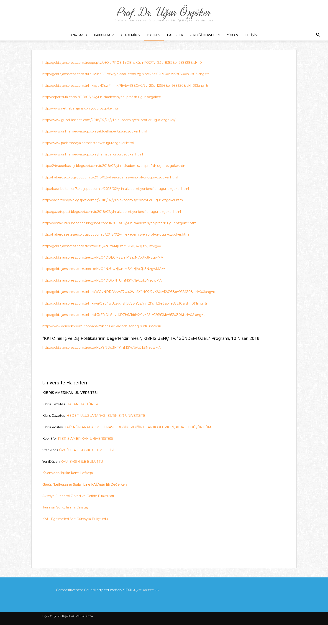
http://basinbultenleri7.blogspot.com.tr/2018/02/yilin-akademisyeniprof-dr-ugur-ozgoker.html (115, 189)
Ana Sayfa (78, 35)
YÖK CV (232, 35)
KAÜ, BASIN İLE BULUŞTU (82, 462)
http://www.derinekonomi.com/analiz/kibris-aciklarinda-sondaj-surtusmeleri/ (101, 326)
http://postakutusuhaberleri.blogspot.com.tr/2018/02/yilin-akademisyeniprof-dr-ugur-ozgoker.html (119, 223)
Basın (153, 35)
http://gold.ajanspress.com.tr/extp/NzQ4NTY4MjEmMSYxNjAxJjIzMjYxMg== (101, 246)
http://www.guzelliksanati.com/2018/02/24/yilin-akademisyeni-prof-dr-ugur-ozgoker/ (108, 120)
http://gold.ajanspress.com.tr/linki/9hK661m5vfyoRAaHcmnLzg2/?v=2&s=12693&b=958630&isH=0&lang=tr (125, 74)
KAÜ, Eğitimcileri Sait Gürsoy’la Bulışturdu (75, 519)
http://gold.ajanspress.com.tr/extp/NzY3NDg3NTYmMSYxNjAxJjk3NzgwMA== (103, 348)
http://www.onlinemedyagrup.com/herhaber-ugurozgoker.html (92, 154)
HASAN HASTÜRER (82, 404)
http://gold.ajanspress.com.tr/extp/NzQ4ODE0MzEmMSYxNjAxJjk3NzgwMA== (104, 257)
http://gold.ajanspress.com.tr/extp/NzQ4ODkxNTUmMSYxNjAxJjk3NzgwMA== (103, 280)
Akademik (130, 35)
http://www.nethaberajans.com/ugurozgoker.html (81, 108)
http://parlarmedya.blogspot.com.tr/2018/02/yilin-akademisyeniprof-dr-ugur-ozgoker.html (113, 200)
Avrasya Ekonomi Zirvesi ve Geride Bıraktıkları (78, 496)
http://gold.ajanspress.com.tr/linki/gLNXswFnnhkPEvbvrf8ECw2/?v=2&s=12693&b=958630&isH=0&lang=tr (125, 86)
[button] (318, 35)
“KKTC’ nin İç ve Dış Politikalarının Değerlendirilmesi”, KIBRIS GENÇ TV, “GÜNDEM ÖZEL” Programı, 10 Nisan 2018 (150, 338)
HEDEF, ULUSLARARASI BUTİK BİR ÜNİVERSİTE (106, 416)
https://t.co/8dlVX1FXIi (114, 590)
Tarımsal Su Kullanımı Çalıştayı (65, 507)
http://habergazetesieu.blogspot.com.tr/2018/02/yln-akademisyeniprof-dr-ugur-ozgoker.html (116, 234)
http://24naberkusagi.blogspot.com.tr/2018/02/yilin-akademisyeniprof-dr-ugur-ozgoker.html (114, 166)
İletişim (251, 35)
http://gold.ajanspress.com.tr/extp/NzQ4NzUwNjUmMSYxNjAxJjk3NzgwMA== (103, 269)
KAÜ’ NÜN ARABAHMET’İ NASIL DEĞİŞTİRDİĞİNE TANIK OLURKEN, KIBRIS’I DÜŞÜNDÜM (138, 427)
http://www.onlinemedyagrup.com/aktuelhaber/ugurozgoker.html (94, 131)
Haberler (175, 35)
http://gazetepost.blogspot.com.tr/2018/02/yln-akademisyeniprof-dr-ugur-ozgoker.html (111, 212)
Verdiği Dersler (205, 35)
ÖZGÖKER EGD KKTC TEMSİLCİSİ (86, 450)
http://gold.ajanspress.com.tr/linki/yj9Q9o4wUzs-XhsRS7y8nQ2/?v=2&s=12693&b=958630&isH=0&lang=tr (124, 303)
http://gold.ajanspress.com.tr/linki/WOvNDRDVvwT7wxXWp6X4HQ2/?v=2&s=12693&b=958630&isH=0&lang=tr (128, 292)
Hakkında (104, 35)
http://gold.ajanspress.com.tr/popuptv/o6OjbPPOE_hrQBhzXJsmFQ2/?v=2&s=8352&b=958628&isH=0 (122, 63)
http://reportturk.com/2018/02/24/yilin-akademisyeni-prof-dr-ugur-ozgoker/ (101, 97)
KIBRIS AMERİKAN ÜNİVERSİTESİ (85, 439)
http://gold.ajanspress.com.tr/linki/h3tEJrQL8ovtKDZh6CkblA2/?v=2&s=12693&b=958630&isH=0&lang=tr (124, 315)
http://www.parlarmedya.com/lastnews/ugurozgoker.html (88, 143)
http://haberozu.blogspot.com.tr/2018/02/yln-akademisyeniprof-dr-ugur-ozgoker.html (110, 177)
